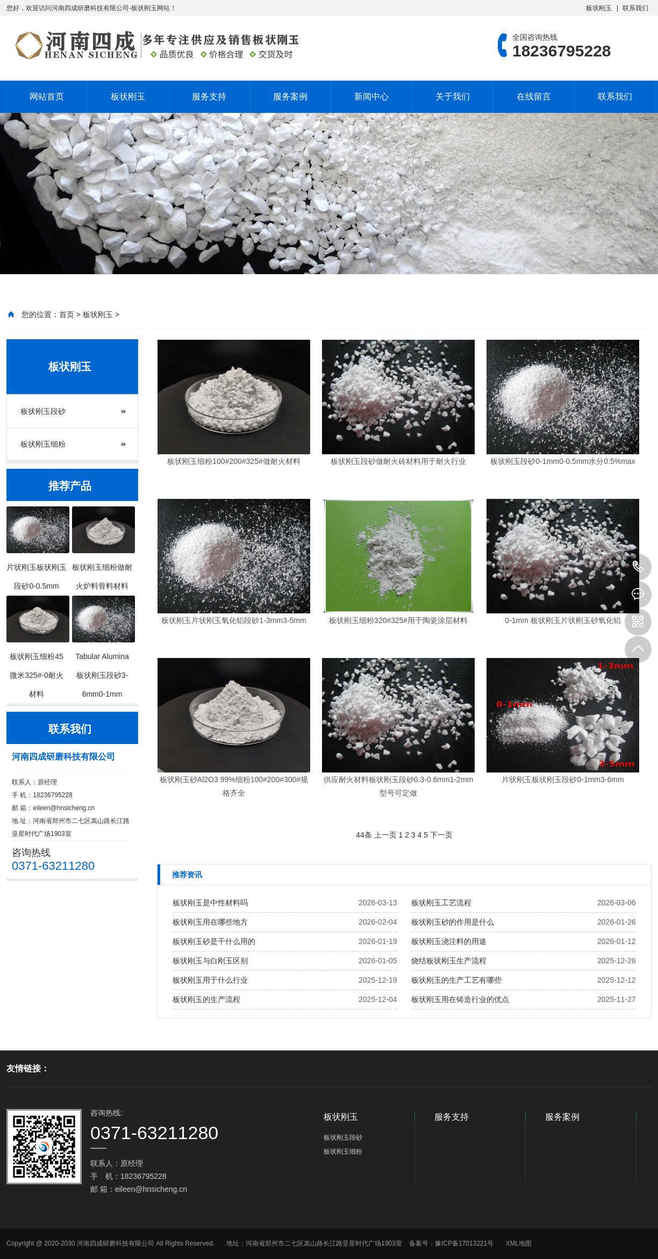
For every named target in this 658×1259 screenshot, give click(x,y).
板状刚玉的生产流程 (206, 999)
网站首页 (47, 96)
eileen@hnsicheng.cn (64, 808)
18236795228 (638, 567)
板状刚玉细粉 (43, 444)
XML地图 (518, 1243)
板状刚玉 (599, 8)
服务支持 (209, 96)
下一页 (441, 835)
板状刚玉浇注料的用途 (449, 941)
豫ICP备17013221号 (464, 1243)
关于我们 (452, 96)
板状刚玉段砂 (43, 411)
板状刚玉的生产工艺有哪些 (456, 980)
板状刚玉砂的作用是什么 (452, 922)
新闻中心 (371, 96)
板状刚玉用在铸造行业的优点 (460, 999)
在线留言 (534, 96)
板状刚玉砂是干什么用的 (214, 941)
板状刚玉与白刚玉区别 (210, 960)
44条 (364, 835)
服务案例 (290, 96)
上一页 (385, 835)
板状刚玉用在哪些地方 (210, 922)
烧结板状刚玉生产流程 (449, 960)
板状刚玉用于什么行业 (210, 980)
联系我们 (635, 8)
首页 (66, 314)
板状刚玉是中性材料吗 (210, 902)
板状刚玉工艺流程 (441, 902)
